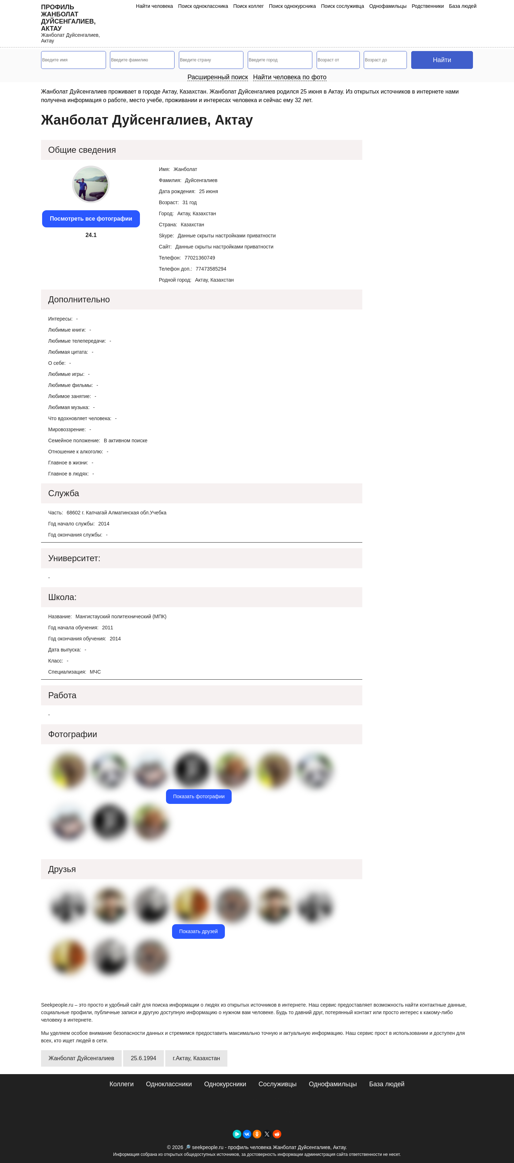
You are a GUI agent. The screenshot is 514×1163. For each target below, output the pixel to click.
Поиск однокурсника (292, 6)
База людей (463, 6)
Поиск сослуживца (342, 6)
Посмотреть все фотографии (91, 219)
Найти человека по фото (290, 77)
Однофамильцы (388, 6)
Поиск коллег (248, 6)
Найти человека (154, 6)
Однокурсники (225, 1084)
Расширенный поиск (217, 77)
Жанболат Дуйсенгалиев (81, 1058)
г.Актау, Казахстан (196, 1058)
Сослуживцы (277, 1084)
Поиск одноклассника (203, 6)
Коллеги (122, 1084)
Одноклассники (169, 1084)
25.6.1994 (143, 1058)
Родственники (428, 6)
